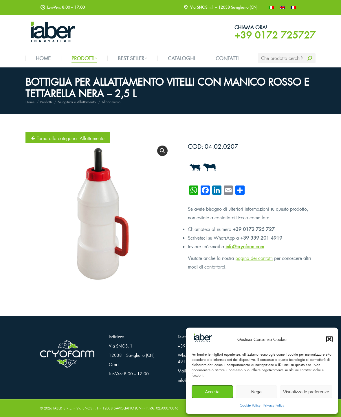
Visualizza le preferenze (306, 391)
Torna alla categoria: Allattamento (67, 138)
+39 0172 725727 (275, 35)
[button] (329, 339)
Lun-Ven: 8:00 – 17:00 (129, 373)
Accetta (212, 391)
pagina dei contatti (254, 258)
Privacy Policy (273, 405)
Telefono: (185, 336)
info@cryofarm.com (245, 246)
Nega (256, 391)
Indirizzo (116, 336)
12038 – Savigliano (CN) (132, 355)
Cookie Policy (250, 405)
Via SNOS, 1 (121, 346)
